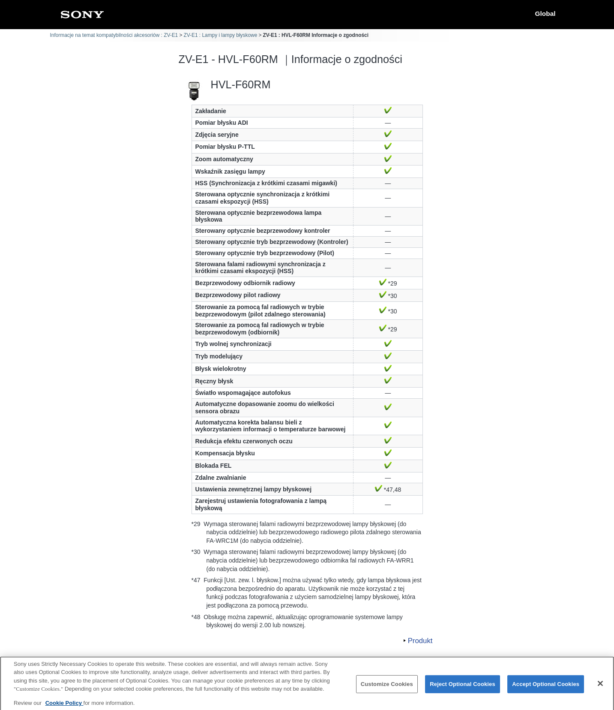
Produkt (420, 641)
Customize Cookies (387, 689)
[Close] (600, 688)
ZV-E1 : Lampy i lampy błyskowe (220, 35)
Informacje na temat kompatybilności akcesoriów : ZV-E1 (114, 35)
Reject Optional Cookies (462, 689)
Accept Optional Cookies (545, 689)
